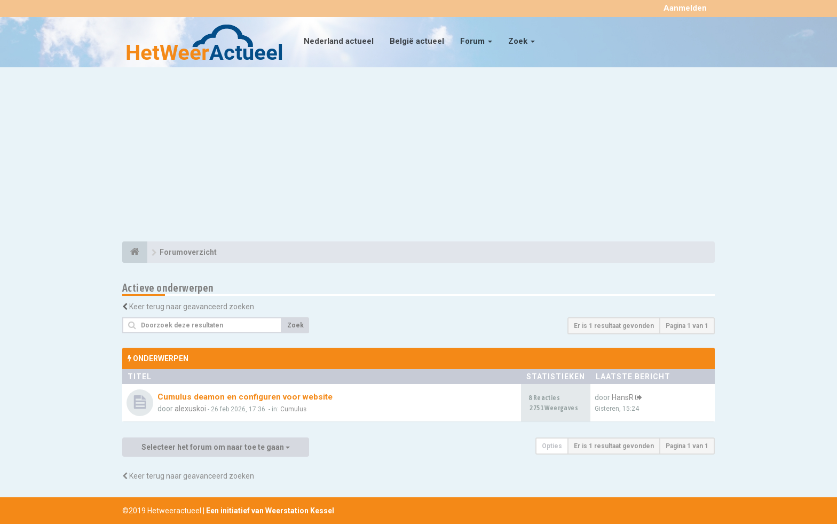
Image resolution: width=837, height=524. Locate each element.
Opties (552, 446)
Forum (476, 41)
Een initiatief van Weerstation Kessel (270, 510)
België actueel (417, 41)
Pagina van (687, 326)
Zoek (521, 41)
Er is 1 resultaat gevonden (614, 326)
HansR (623, 397)
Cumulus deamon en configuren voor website (245, 397)
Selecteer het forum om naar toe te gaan (215, 447)
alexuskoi (190, 408)
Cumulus (293, 409)
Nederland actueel (339, 41)
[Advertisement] (418, 156)
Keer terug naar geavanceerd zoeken (191, 306)
